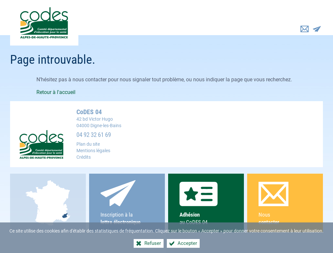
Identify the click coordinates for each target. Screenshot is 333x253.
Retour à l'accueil (55, 92)
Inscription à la (126, 203)
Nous (285, 204)
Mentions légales (93, 150)
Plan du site (88, 144)
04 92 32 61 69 (93, 135)
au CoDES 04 (206, 203)
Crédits (83, 157)
